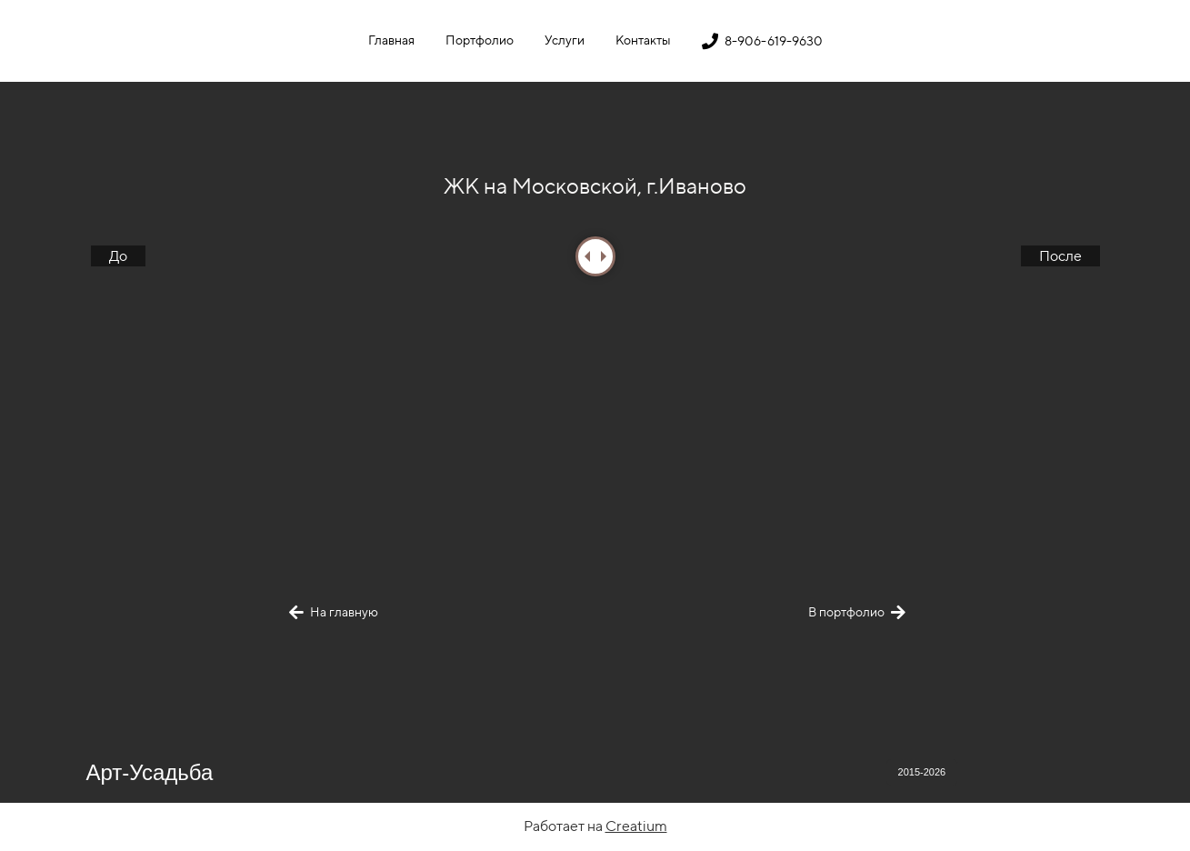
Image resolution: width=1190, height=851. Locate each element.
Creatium (636, 826)
